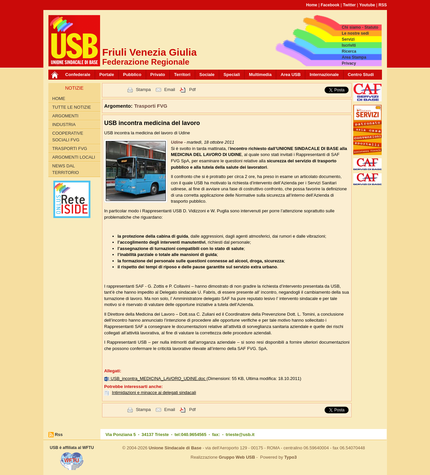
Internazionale (324, 74)
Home (311, 5)
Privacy (349, 63)
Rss (59, 434)
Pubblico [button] (132, 74)
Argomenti (65, 115)
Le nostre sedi (355, 33)
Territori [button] (182, 74)
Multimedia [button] (260, 74)
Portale (106, 74)
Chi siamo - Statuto (360, 27)
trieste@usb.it (240, 434)
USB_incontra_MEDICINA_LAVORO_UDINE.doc (158, 378)
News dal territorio (65, 169)
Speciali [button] (232, 74)
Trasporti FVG (69, 148)
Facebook (330, 5)
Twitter (349, 5)
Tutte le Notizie (71, 107)
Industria (64, 124)
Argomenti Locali (73, 157)
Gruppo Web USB (237, 457)
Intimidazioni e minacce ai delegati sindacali (154, 392)
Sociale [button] (207, 74)
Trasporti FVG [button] (150, 106)
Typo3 (290, 457)
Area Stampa (354, 57)
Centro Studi (361, 74)
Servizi (348, 39)
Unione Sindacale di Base (175, 447)
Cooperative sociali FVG (67, 136)
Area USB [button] (291, 74)
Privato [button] (157, 74)
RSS (383, 5)
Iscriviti (349, 45)
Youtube (367, 5)
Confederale (77, 74)
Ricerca (349, 51)
